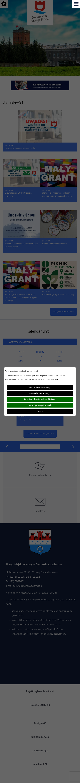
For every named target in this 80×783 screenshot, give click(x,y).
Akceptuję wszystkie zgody (40, 405)
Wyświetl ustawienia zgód (40, 393)
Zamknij (40, 411)
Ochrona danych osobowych (40, 387)
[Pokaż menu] (76, 4)
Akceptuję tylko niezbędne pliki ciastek (40, 399)
